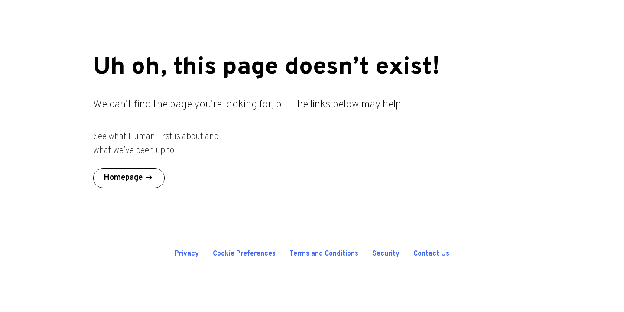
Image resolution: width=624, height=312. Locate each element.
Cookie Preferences (244, 254)
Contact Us (431, 254)
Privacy (187, 254)
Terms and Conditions (323, 254)
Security (386, 254)
